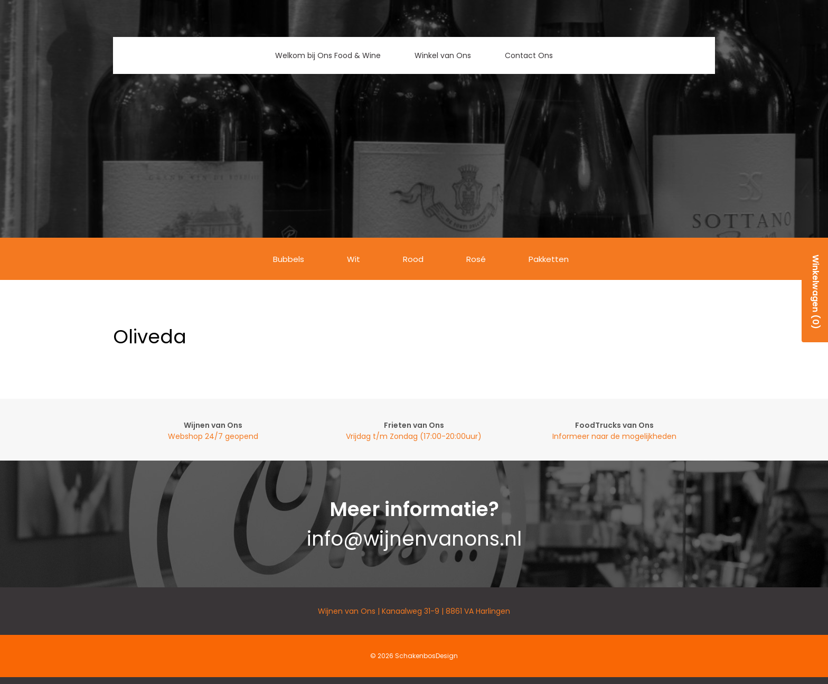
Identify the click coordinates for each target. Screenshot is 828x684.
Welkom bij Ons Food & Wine (328, 55)
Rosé (476, 259)
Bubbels (288, 259)
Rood (413, 259)
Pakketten (549, 259)
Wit (353, 259)
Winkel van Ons (443, 55)
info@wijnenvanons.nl (414, 538)
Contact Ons (529, 55)
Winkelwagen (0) (816, 292)
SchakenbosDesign (426, 655)
